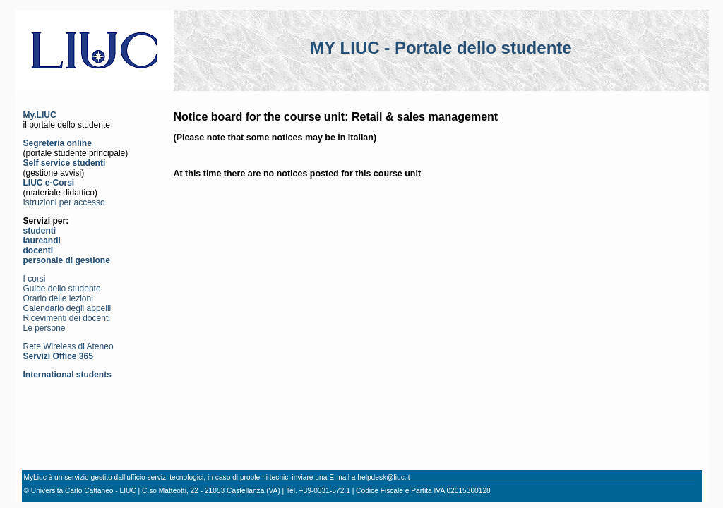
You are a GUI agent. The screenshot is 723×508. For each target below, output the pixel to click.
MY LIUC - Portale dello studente (440, 47)
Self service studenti (64, 163)
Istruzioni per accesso (64, 202)
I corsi (34, 279)
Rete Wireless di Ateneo (68, 346)
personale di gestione (66, 260)
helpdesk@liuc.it (383, 477)
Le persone (44, 328)
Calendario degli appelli (67, 308)
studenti (39, 231)
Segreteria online (57, 143)
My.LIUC (39, 115)
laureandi (42, 241)
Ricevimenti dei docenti (66, 318)
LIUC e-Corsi (49, 183)
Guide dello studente (62, 289)
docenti (38, 250)
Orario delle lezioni (58, 298)
